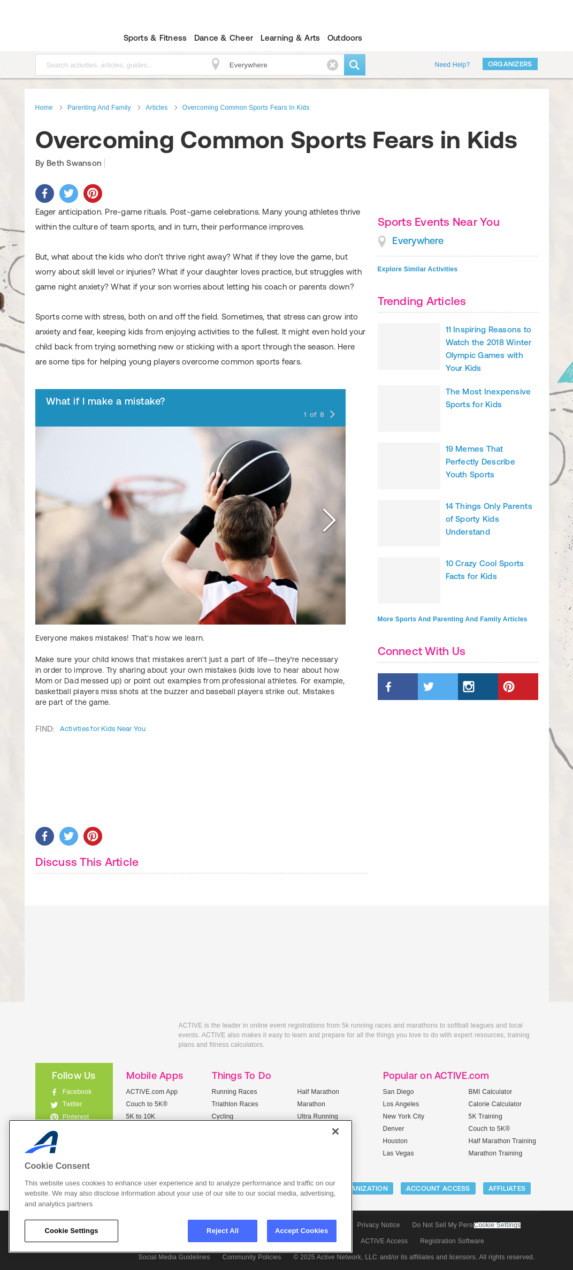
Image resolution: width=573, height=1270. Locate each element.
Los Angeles (401, 1104)
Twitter (72, 1104)
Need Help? (452, 65)
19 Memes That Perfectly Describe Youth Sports (480, 461)
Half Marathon (318, 1092)
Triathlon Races (235, 1104)
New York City (404, 1116)
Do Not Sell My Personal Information (466, 1225)
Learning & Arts (290, 37)
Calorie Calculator (495, 1104)
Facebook (77, 1092)
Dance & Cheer (223, 37)
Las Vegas (398, 1153)
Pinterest (76, 1117)
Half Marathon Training (503, 1141)
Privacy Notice (378, 1225)
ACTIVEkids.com (65, 38)
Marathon (311, 1104)
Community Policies (252, 1257)
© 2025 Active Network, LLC (335, 1257)
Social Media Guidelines (174, 1257)
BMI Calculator (491, 1092)
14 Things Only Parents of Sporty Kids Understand (489, 518)
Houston (395, 1141)
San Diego (398, 1092)
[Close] (335, 1131)
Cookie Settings (497, 1225)
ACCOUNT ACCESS (438, 1188)
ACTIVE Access (384, 1241)
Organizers (510, 64)
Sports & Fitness (155, 37)
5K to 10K (141, 1116)
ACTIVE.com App (152, 1092)
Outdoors (345, 37)
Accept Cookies (301, 1231)
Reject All (223, 1231)
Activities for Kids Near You (103, 729)
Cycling (223, 1116)
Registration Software (452, 1241)
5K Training (485, 1116)
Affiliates (507, 1188)
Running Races (234, 1092)
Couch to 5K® (147, 1104)
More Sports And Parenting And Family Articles (453, 619)
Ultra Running (318, 1116)
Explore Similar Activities (418, 269)
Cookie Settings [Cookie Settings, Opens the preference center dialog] (71, 1231)
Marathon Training (496, 1153)
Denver (393, 1128)
